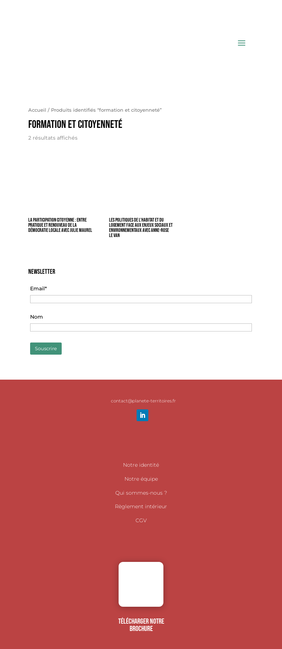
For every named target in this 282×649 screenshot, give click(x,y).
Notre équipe (141, 479)
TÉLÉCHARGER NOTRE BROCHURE (141, 625)
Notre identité (141, 465)
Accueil (37, 110)
